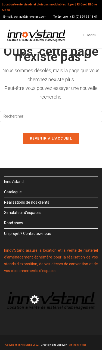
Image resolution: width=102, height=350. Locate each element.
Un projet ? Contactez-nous (27, 233)
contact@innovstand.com (30, 16)
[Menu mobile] (90, 35)
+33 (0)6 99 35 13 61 (83, 16)
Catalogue (13, 192)
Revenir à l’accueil (51, 138)
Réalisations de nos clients (26, 202)
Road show (13, 223)
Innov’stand (14, 181)
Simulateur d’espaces (22, 212)
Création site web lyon (54, 344)
